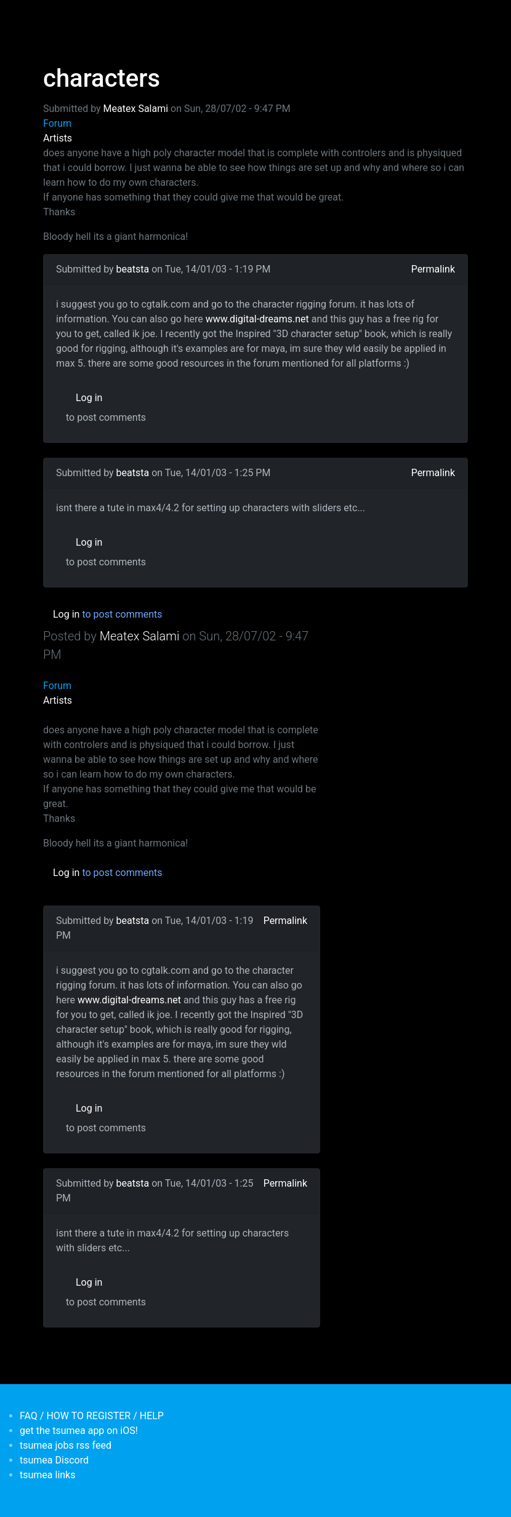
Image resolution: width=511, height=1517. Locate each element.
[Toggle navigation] (51, 17)
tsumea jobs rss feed (65, 1445)
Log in (89, 398)
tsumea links (47, 1475)
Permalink (433, 269)
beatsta (133, 269)
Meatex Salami (136, 108)
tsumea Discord (54, 1460)
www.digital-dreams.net (257, 319)
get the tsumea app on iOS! (79, 1430)
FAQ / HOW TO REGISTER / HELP (92, 1416)
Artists (57, 138)
